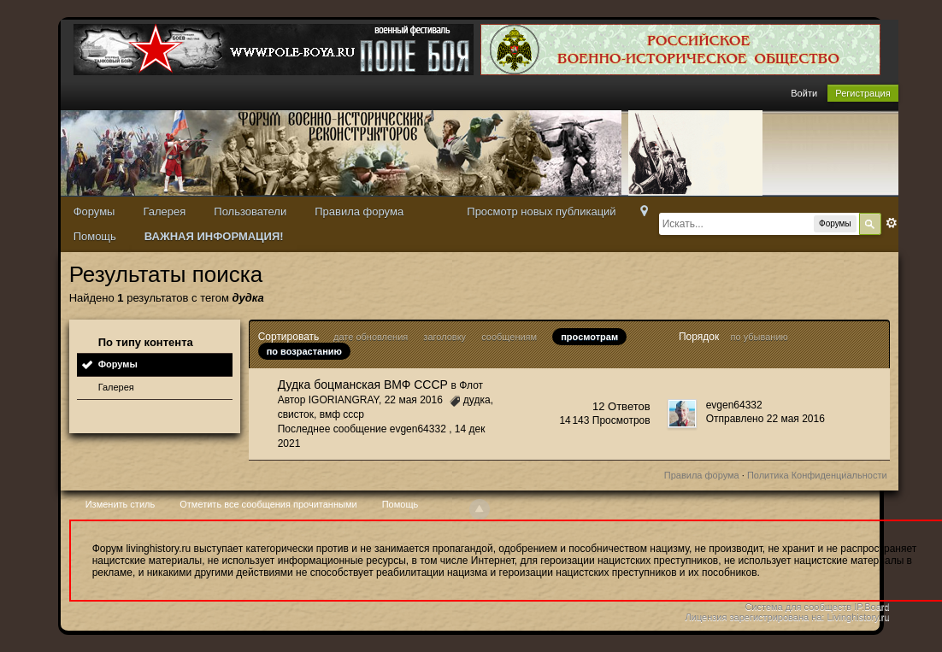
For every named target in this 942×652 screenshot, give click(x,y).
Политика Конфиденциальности (817, 475)
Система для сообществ (798, 607)
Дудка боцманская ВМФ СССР (363, 384)
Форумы (94, 211)
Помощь (95, 236)
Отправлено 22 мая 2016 (765, 419)
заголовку (444, 337)
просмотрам (589, 337)
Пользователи (250, 211)
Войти (804, 93)
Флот (471, 385)
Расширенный (891, 223)
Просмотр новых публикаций (541, 211)
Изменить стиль (120, 504)
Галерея (164, 211)
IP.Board (871, 607)
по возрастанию (304, 351)
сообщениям (509, 337)
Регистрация (862, 93)
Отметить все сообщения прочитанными (268, 504)
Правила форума (359, 211)
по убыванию (759, 337)
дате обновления (370, 337)
